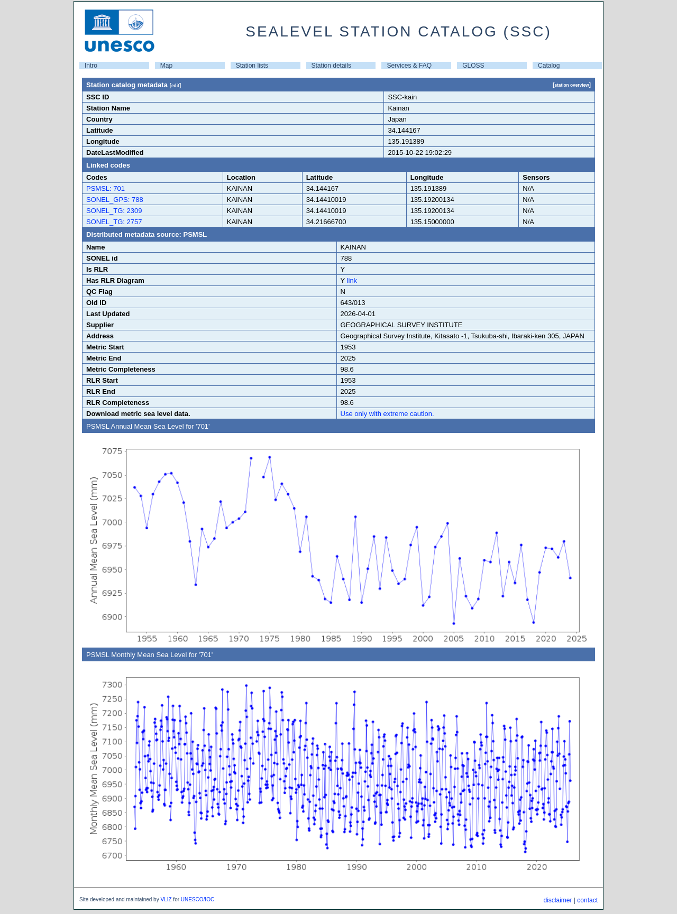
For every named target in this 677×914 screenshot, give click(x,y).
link (352, 280)
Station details (331, 65)
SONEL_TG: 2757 (114, 222)
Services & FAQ (409, 65)
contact (587, 900)
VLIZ (165, 899)
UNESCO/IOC (197, 899)
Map (166, 65)
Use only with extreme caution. (387, 414)
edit (175, 85)
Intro (91, 65)
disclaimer (557, 900)
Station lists (252, 65)
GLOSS (473, 65)
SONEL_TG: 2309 (114, 211)
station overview (571, 85)
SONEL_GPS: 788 (114, 200)
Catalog (549, 65)
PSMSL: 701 (105, 188)
